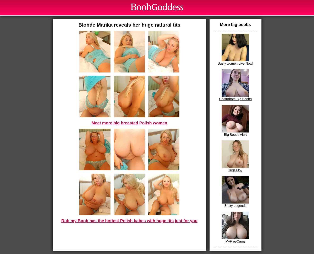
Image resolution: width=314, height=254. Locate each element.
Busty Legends (235, 191)
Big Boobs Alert (235, 120)
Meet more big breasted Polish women (129, 123)
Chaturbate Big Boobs (235, 85)
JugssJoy (235, 156)
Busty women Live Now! (235, 49)
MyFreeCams (235, 227)
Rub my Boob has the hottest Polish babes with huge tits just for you (129, 220)
